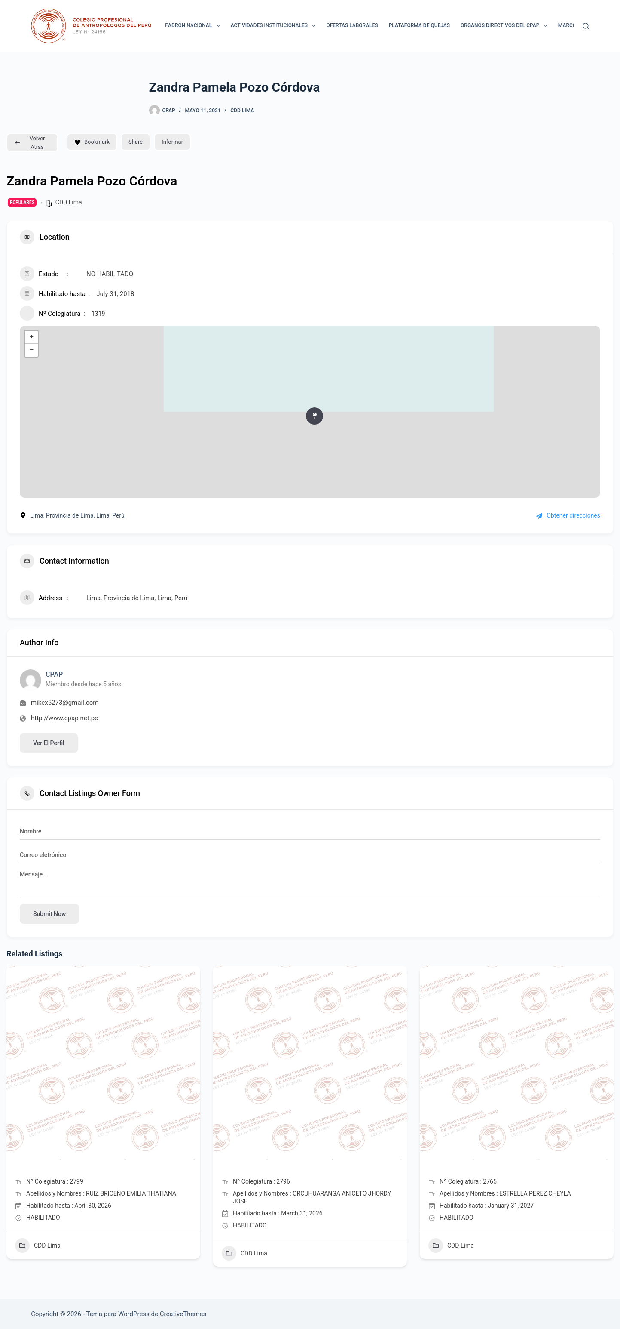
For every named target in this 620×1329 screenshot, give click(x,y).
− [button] (32, 350)
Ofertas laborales (352, 25)
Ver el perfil (48, 743)
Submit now (49, 913)
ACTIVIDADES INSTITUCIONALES (275, 26)
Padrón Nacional (194, 26)
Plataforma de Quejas (419, 25)
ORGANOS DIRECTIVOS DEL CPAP (506, 26)
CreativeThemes (183, 1314)
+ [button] (32, 337)
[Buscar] (586, 26)
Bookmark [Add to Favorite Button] (92, 142)
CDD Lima (242, 111)
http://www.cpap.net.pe (64, 718)
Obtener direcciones (568, 515)
